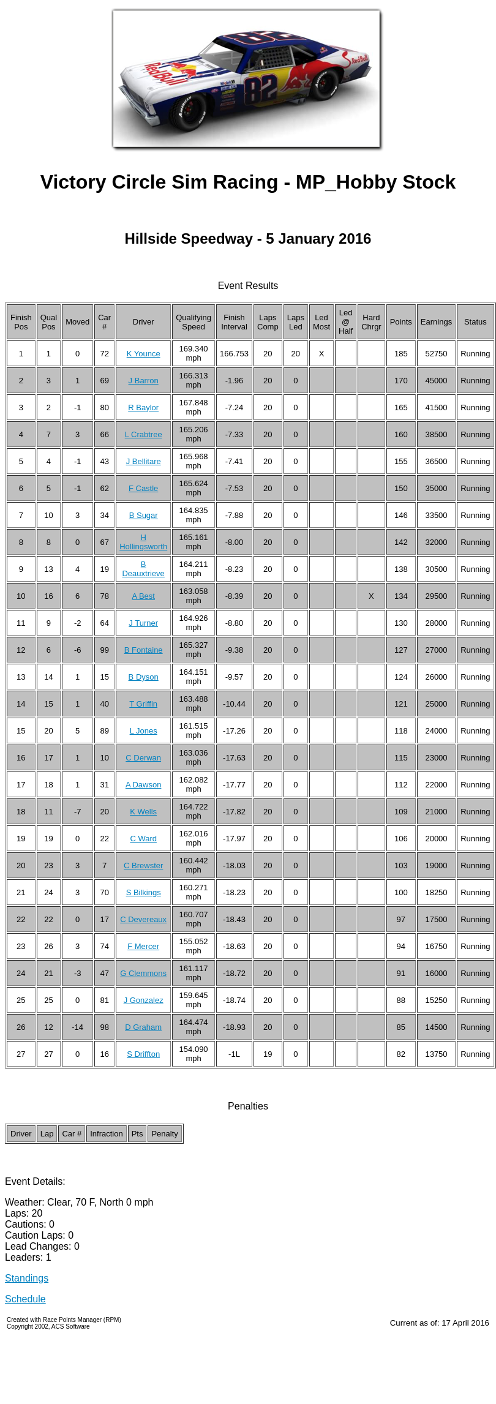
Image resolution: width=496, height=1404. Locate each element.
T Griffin (143, 703)
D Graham (143, 1027)
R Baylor (143, 407)
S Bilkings (143, 892)
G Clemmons (143, 973)
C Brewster (143, 865)
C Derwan (143, 757)
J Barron (144, 380)
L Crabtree (143, 434)
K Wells (143, 811)
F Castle (143, 488)
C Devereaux (143, 919)
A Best (143, 596)
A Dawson (144, 784)
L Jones (143, 730)
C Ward (143, 838)
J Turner (143, 623)
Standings (26, 1278)
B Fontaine (143, 650)
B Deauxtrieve (143, 569)
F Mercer (143, 946)
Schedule (25, 1299)
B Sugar (143, 515)
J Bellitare (143, 461)
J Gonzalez (143, 1000)
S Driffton (143, 1054)
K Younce (143, 353)
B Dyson (144, 676)
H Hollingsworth (143, 542)
